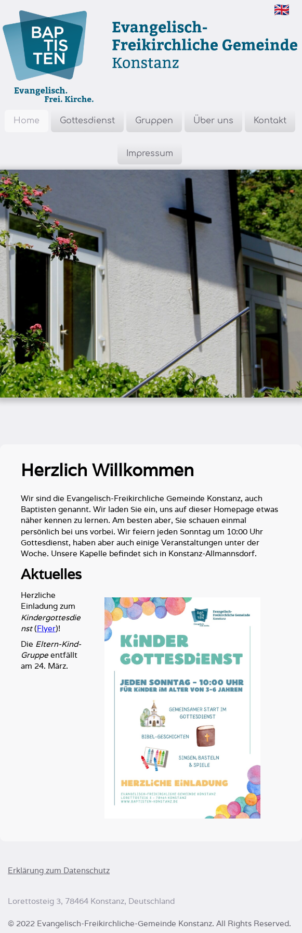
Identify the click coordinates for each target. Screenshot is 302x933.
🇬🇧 (282, 10)
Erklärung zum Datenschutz (59, 870)
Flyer (46, 628)
